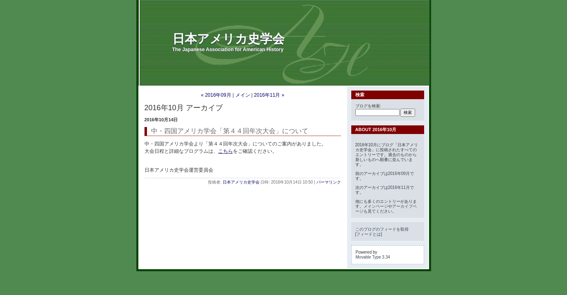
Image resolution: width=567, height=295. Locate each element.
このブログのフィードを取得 (382, 229)
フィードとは (368, 234)
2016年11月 (399, 187)
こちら (225, 151)
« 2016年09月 (216, 95)
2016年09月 (399, 173)
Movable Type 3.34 (373, 257)
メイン (242, 95)
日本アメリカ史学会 (228, 38)
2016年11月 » (269, 95)
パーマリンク (328, 182)
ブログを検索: (368, 106)
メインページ (376, 206)
